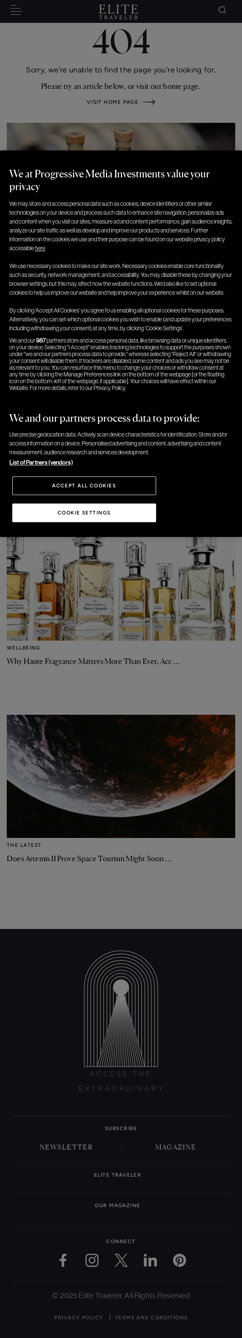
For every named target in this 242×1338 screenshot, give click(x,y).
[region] (121, 343)
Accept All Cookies (84, 486)
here (40, 248)
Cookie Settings (84, 513)
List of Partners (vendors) (41, 462)
